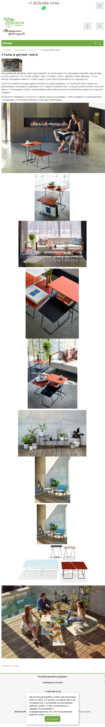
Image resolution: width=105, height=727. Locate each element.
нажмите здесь (52, 714)
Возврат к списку (10, 665)
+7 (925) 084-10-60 (43, 3)
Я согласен (52, 719)
